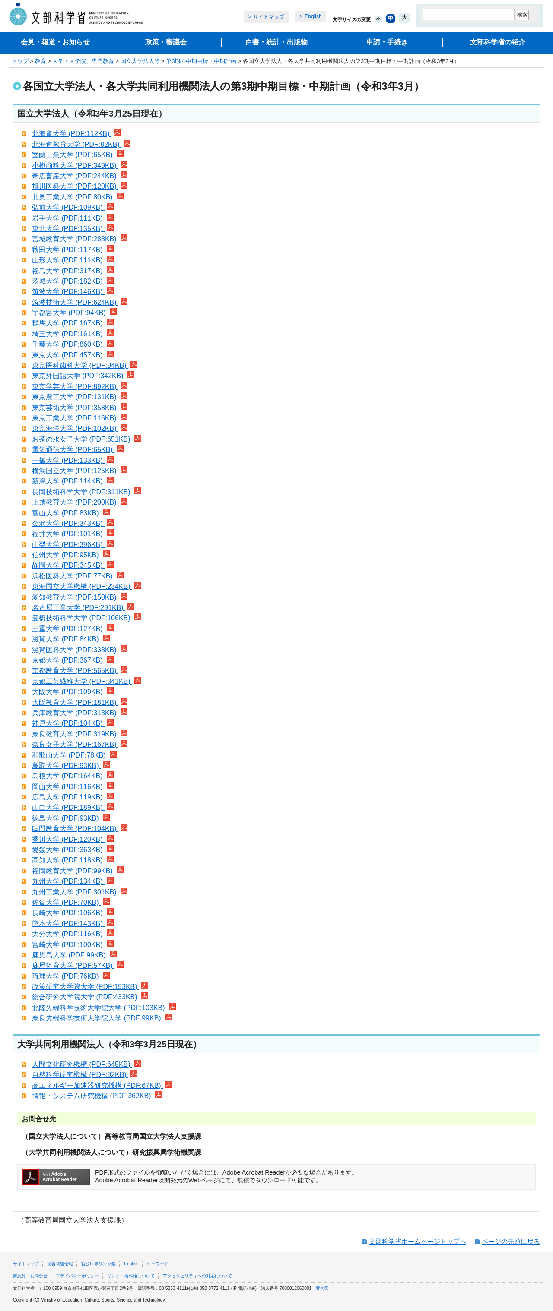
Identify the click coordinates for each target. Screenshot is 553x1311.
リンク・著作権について (131, 1275)
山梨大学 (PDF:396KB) (73, 544)
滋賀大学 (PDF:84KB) (71, 639)
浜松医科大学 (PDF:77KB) (78, 576)
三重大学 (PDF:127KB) (73, 628)
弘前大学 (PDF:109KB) (73, 207)
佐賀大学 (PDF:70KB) (71, 902)
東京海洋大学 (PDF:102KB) (79, 428)
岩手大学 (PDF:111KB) (73, 218)
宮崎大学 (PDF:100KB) (73, 944)
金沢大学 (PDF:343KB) (73, 523)
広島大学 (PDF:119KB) (73, 797)
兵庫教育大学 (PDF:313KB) (79, 713)
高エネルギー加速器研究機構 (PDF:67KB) (102, 1085)
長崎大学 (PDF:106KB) (73, 912)
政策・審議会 (166, 42)
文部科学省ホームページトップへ (417, 1241)
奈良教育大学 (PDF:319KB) (79, 734)
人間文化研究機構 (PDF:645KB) (86, 1064)
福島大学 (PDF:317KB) (73, 271)
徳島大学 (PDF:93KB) (71, 818)
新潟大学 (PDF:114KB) (73, 481)
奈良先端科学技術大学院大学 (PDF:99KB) (102, 1018)
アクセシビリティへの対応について (197, 1275)
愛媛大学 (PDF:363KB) (73, 849)
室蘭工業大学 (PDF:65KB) (78, 154)
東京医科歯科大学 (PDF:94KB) (84, 365)
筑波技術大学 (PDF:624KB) (79, 302)
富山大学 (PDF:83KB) (71, 513)
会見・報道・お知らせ (55, 42)
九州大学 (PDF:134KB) (73, 881)
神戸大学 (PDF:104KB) (73, 723)
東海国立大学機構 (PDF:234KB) (86, 586)
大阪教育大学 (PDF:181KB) (79, 702)
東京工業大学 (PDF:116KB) (79, 418)
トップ (20, 61)
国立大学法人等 (140, 61)
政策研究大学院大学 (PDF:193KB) (90, 986)
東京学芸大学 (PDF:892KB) (79, 386)
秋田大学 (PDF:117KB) (73, 249)
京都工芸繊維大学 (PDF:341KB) (86, 681)
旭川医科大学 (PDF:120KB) (79, 186)
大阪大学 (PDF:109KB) (73, 691)
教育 (40, 61)
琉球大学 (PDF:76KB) (71, 976)
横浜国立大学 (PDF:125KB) (79, 470)
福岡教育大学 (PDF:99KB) (78, 871)
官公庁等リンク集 (98, 1263)
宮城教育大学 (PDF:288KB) (79, 239)
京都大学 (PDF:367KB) (73, 660)
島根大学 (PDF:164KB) (73, 776)
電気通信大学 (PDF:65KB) (78, 449)
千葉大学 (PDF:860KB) (73, 344)
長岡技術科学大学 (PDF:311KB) (86, 492)
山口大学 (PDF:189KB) (73, 807)
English (313, 16)
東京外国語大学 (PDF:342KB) (83, 375)
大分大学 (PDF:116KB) (73, 934)
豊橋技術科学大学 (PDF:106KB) (86, 618)
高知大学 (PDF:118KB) (73, 860)
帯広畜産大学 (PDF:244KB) (79, 176)
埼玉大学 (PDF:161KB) (73, 334)
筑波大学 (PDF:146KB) (73, 291)
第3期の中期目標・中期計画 (201, 61)
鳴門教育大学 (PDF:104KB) (79, 828)
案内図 (322, 1288)
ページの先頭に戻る (511, 1241)
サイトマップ (268, 17)
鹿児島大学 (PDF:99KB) (74, 955)
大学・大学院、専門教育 (83, 61)
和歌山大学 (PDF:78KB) (74, 755)
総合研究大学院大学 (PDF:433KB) (90, 997)
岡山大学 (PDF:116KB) (73, 786)
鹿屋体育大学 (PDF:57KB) (78, 965)
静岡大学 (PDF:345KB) (73, 565)
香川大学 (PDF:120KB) (73, 839)
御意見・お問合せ (30, 1275)
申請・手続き (387, 42)
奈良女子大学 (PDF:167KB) (79, 744)
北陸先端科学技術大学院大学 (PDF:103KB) (104, 1007)
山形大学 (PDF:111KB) (73, 260)
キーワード (157, 1263)
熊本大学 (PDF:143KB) (73, 923)
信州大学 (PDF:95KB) (71, 555)
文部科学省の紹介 (497, 42)
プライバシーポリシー (77, 1275)
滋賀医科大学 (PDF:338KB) (79, 650)
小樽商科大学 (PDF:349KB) (79, 165)
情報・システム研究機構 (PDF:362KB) (97, 1095)
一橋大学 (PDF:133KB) (73, 460)
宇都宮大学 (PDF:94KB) (74, 312)
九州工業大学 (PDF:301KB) (79, 892)
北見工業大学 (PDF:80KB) (78, 197)
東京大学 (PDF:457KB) (73, 355)
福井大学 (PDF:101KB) (73, 533)
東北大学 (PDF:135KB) (73, 228)
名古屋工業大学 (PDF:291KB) (83, 607)
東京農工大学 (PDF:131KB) (79, 397)
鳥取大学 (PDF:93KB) (71, 765)
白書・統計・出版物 (276, 42)
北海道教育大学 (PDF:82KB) (81, 144)
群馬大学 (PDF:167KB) (73, 323)
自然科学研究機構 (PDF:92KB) (84, 1074)
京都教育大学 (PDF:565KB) (79, 670)
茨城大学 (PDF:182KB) (73, 281)
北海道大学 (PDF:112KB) (76, 133)
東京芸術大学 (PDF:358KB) (79, 407)
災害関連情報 (60, 1263)
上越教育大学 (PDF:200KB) (79, 502)
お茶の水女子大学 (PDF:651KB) (86, 439)
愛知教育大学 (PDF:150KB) (79, 597)
